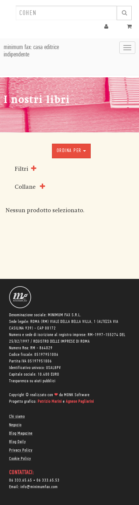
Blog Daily (17, 442)
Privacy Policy (21, 450)
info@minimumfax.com (39, 487)
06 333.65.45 (20, 480)
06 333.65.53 (48, 480)
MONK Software (77, 395)
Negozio (15, 425)
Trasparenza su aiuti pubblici (32, 381)
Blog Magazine (21, 433)
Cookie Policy (20, 459)
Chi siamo (17, 416)
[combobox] (66, 12)
